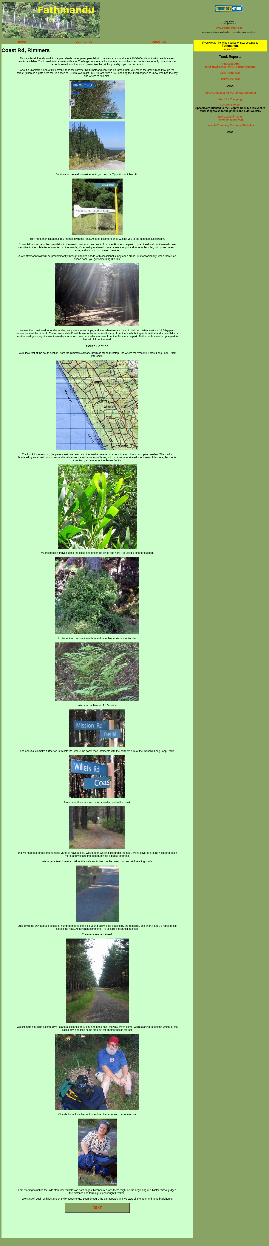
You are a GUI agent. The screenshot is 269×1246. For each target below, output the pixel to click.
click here (230, 49)
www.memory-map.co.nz (229, 28)
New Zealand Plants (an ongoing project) (230, 118)
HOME (22, 41)
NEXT (97, 1208)
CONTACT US (83, 41)
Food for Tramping (230, 99)
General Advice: (230, 104)
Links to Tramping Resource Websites (230, 125)
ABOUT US (159, 41)
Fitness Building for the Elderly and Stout (230, 93)
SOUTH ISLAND (230, 79)
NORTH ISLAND (230, 72)
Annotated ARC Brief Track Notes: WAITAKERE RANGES (230, 65)
